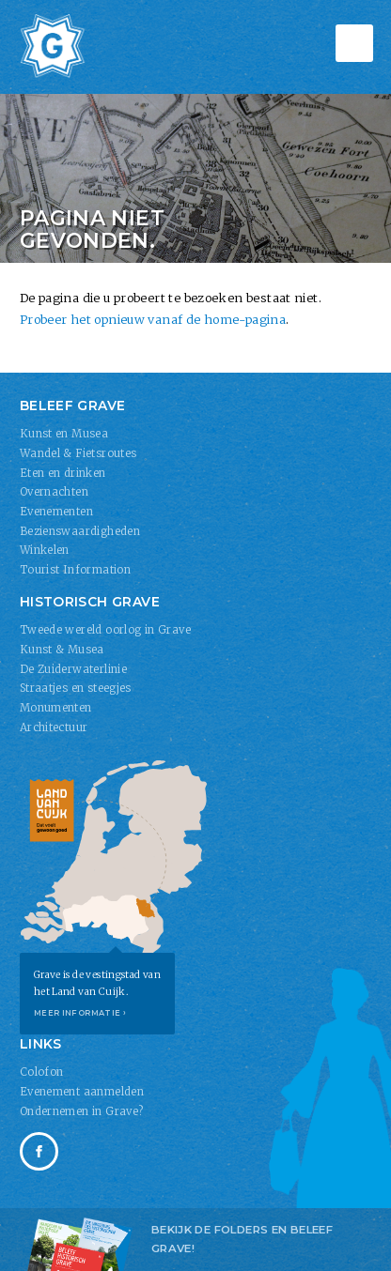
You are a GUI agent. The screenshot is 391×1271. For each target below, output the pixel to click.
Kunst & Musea (62, 649)
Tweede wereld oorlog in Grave (105, 629)
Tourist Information (75, 569)
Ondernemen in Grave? (82, 1111)
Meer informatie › (80, 1013)
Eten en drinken (63, 473)
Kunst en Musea (64, 433)
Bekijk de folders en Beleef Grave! (242, 1239)
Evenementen (56, 511)
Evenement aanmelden (82, 1091)
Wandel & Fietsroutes (78, 453)
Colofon (42, 1072)
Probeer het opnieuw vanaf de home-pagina (153, 319)
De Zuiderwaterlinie (73, 669)
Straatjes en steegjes (76, 688)
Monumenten (56, 707)
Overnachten (54, 491)
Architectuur (54, 727)
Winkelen (45, 550)
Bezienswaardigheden (80, 531)
